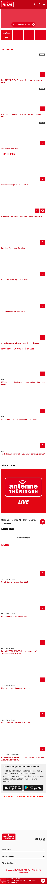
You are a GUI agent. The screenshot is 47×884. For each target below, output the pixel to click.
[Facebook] (40, 839)
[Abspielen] (43, 881)
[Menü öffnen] (44, 4)
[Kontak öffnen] (35, 4)
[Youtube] (36, 839)
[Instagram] (44, 839)
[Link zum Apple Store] (13, 788)
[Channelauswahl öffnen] (39, 4)
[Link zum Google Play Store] (33, 788)
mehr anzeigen (23, 538)
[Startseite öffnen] (7, 4)
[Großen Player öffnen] (37, 881)
